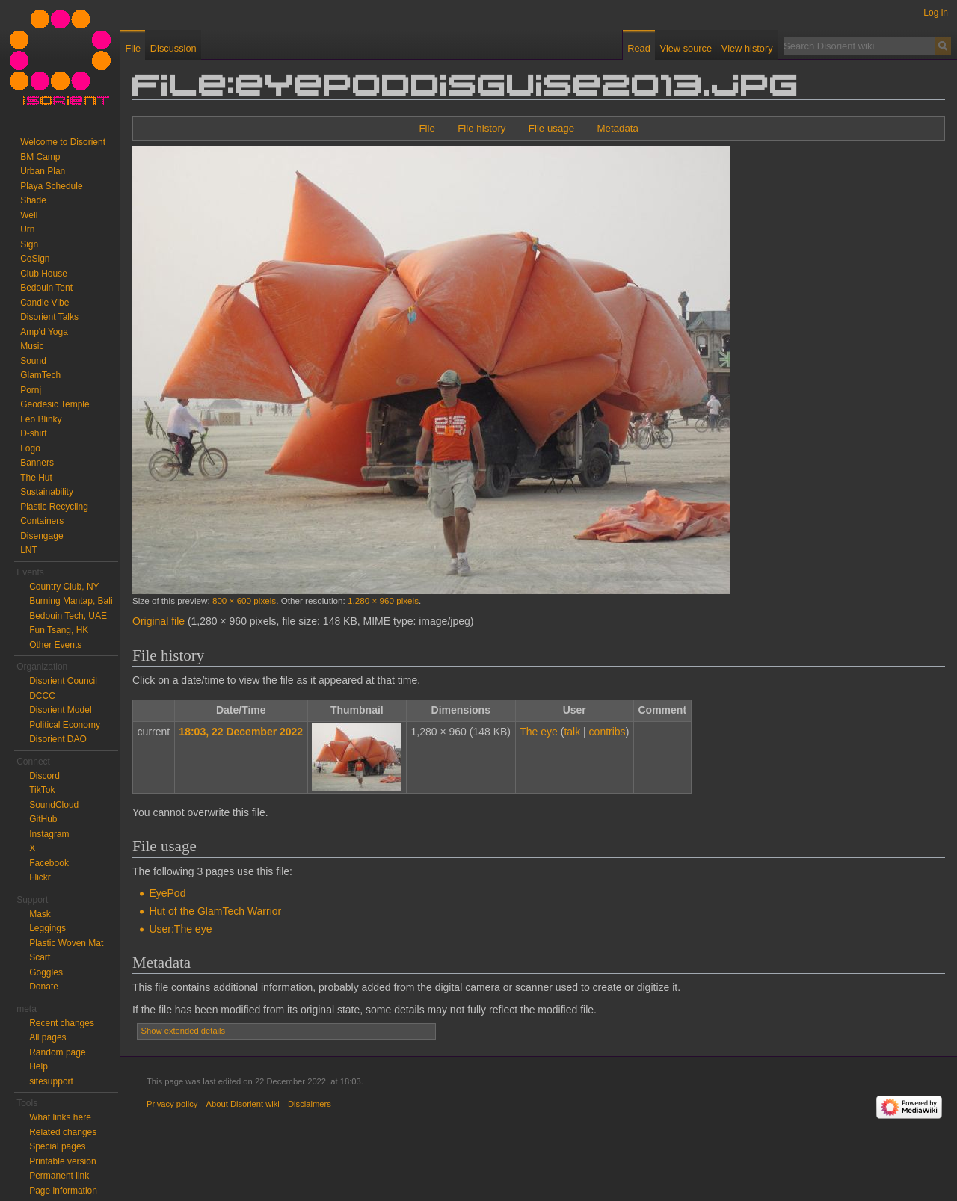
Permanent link (59, 1175)
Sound (33, 361)
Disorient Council (63, 681)
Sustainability (46, 492)
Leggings (47, 928)
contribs (607, 732)
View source (686, 48)
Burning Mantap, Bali (70, 601)
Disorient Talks (49, 317)
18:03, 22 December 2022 (241, 732)
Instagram (49, 834)
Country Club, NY (64, 586)
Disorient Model (60, 710)
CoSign (34, 258)
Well (28, 215)
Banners (37, 462)
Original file (158, 621)
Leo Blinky (40, 419)
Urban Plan (42, 171)
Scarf (39, 957)
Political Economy (64, 725)
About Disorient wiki (243, 1103)
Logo (30, 448)
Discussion (173, 48)
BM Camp (40, 157)
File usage (551, 128)
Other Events (55, 645)
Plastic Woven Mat (66, 943)
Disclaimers (309, 1103)
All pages (47, 1037)
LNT (28, 550)
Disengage (41, 536)
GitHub (43, 819)
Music (31, 346)
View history (747, 48)
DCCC (42, 696)
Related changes (62, 1132)
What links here (60, 1117)
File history (481, 128)
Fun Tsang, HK (58, 630)
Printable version (62, 1161)
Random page (57, 1052)
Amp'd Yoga (44, 332)
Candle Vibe (44, 302)
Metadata (617, 128)
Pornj (30, 390)
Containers (42, 521)
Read (638, 48)
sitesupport (51, 1081)
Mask (40, 914)
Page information (63, 1190)
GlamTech (40, 375)
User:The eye (180, 929)
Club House (43, 273)
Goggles (46, 972)
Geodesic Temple (55, 404)
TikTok (42, 790)
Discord (44, 776)
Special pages (57, 1146)
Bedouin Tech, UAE (68, 616)
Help (38, 1066)
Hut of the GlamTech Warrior (215, 911)
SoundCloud (54, 805)
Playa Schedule (51, 186)
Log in (935, 12)
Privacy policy (172, 1103)
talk (572, 732)
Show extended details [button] (183, 1030)
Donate (43, 986)
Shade (33, 200)
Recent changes (61, 1023)
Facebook (49, 863)
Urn (27, 229)
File (426, 128)
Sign (29, 244)
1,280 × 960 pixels (383, 600)
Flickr (40, 877)
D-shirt (33, 433)
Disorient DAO (58, 739)
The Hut (36, 477)
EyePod (167, 893)
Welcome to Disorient (62, 142)
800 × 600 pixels (244, 600)
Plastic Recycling (54, 506)
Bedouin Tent (46, 288)
